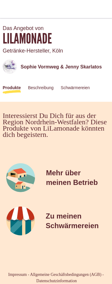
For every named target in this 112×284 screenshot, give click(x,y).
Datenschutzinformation (56, 281)
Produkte (12, 87)
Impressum (17, 274)
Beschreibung (41, 87)
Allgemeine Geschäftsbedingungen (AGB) (66, 274)
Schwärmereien (75, 87)
